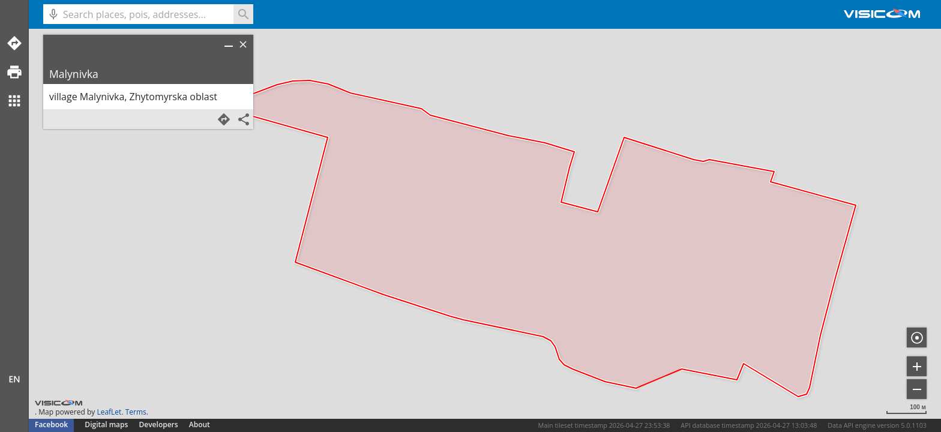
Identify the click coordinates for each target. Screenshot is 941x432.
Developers (158, 424)
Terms (135, 412)
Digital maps (107, 424)
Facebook (51, 424)
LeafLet (109, 412)
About (199, 424)
